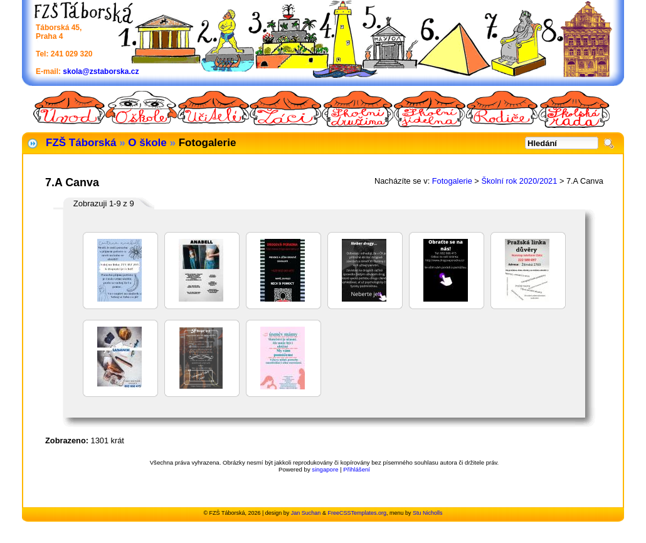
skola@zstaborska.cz (101, 71)
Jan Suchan (306, 513)
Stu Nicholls (428, 513)
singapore (325, 469)
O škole (147, 143)
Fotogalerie (452, 181)
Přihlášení (356, 469)
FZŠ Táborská (81, 143)
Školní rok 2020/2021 (519, 181)
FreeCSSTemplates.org (356, 513)
